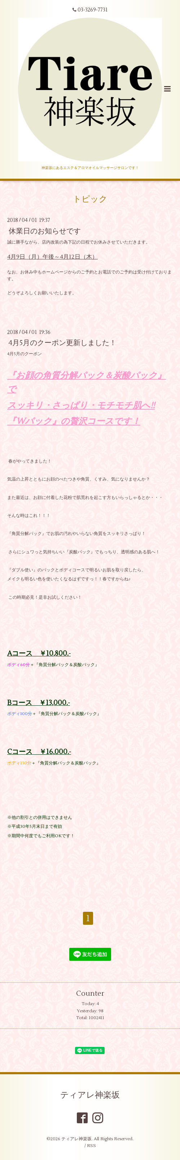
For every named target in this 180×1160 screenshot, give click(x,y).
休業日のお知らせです (45, 230)
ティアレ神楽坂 (90, 1095)
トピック (90, 199)
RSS (91, 1145)
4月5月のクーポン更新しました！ (63, 342)
